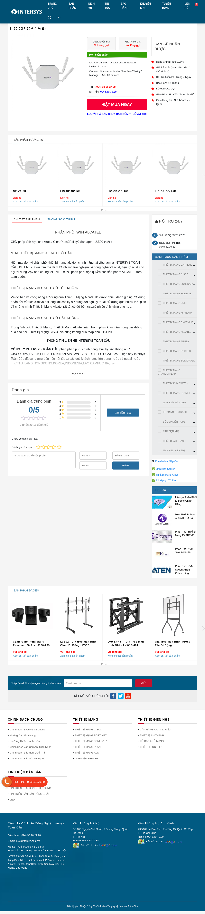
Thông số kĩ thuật (61, 219)
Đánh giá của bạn (22, 447)
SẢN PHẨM (73, 5)
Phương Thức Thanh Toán (25, 741)
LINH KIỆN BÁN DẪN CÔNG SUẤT (30, 793)
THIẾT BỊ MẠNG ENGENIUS (178, 322)
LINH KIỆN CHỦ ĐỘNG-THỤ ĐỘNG (30, 788)
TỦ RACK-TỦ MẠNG (152, 741)
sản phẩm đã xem (26, 590)
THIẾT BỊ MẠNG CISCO (175, 274)
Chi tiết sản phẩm (27, 219)
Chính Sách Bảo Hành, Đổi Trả (27, 752)
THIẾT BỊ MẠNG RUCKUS (177, 351)
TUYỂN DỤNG (166, 5)
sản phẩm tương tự (28, 139)
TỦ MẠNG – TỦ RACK (175, 412)
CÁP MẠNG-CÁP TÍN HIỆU (155, 729)
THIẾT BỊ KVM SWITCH (175, 383)
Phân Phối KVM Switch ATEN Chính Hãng (184, 570)
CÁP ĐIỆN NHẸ (171, 431)
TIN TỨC (107, 5)
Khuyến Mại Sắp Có (166, 461)
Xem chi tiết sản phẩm (25, 201)
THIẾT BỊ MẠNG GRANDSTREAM (169, 372)
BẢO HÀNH (124, 5)
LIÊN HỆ (187, 5)
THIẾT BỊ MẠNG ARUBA (176, 341)
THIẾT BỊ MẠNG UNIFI (175, 303)
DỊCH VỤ (91, 5)
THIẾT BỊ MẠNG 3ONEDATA (178, 284)
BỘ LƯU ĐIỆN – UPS (174, 421)
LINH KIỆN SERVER (86, 758)
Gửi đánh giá (123, 412)
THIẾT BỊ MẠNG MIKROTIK (177, 312)
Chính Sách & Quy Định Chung (27, 729)
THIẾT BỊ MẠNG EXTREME (177, 264)
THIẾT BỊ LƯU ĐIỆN (151, 746)
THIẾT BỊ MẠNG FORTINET (178, 293)
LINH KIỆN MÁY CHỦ (174, 402)
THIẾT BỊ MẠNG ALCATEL (177, 332)
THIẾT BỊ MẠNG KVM (87, 752)
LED (12, 799)
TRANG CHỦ (52, 5)
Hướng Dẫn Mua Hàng (23, 735)
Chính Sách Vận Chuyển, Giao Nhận (30, 746)
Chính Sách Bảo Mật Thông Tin (27, 758)
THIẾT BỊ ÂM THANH (174, 441)
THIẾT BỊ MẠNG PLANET (176, 393)
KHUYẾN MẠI (145, 5)
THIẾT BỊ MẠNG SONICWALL (179, 360)
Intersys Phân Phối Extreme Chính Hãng (186, 501)
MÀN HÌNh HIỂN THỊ (174, 450)
